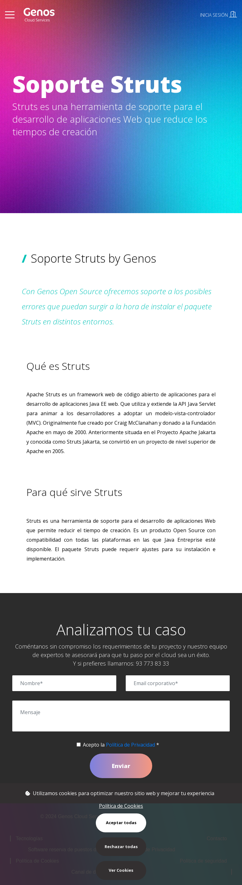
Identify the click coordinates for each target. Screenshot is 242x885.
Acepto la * (121, 744)
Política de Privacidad (130, 744)
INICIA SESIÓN (218, 15)
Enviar (121, 766)
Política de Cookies (121, 805)
